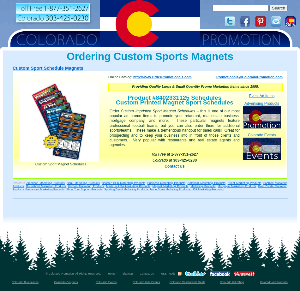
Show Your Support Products (84, 189)
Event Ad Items (262, 96)
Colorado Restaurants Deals (187, 282)
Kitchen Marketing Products (86, 186)
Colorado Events (262, 146)
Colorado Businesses (25, 282)
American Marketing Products (45, 183)
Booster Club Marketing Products (123, 183)
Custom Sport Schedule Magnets (48, 68)
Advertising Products (262, 114)
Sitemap (128, 273)
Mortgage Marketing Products (237, 186)
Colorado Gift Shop (232, 282)
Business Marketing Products (166, 183)
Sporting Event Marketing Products (126, 189)
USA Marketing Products (207, 189)
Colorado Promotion (61, 273)
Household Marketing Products (46, 186)
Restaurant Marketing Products (45, 189)
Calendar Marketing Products (206, 183)
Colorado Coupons (66, 282)
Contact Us (174, 166)
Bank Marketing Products (83, 183)
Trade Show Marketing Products (170, 189)
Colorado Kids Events (146, 282)
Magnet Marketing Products (171, 186)
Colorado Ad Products (274, 282)
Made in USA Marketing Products (128, 186)
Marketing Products (202, 186)
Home (112, 273)
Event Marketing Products (244, 183)
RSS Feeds (168, 273)
